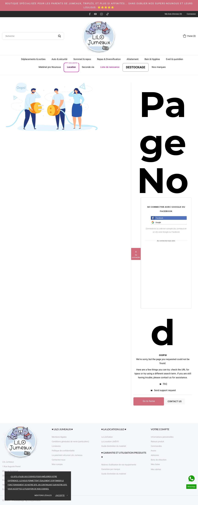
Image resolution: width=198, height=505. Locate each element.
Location (72, 65)
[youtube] (95, 14)
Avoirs (153, 450)
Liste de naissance (109, 67)
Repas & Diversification (109, 59)
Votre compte (160, 429)
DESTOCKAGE (135, 67)
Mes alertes (156, 469)
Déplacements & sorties (33, 59)
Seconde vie (88, 67)
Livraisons (56, 446)
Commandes (156, 446)
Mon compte (57, 464)
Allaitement (132, 59)
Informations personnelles (162, 437)
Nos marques (159, 67)
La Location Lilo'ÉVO (110, 441)
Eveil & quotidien (174, 59)
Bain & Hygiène (152, 59)
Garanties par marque (110, 469)
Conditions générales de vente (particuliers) (70, 441)
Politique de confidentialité (63, 450)
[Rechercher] (33, 36)
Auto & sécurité (59, 59)
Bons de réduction (158, 460)
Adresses (155, 455)
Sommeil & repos (82, 59)
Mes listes (155, 464)
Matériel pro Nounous (50, 67)
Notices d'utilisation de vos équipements (118, 464)
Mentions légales (43, 495)
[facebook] (90, 14)
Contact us (175, 401)
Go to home (149, 401)
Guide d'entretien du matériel (113, 446)
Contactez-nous (58, 460)
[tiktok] (107, 14)
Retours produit (157, 441)
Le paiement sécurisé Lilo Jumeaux (67, 455)
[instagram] (101, 14)
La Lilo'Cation (107, 437)
